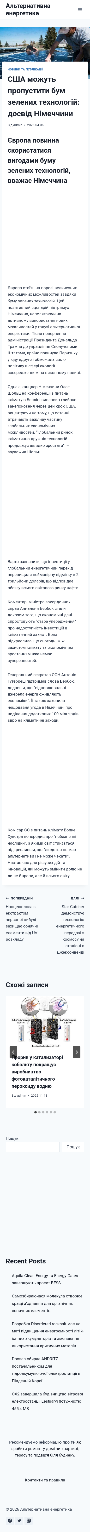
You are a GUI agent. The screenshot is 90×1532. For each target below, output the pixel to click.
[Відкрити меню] (79, 9)
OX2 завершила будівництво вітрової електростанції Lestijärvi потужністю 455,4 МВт (47, 1401)
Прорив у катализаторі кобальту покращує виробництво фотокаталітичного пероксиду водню (37, 1071)
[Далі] (76, 1052)
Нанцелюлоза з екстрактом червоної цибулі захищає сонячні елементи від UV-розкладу (23, 918)
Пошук (12, 1138)
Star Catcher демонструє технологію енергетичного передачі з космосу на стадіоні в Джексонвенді (66, 925)
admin (17, 125)
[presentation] (45, 1022)
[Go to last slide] (13, 1052)
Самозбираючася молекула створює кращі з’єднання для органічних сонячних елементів (47, 1303)
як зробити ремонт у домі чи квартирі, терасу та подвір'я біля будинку (46, 1448)
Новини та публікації (25, 69)
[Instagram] (28, 1521)
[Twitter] (19, 1521)
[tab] (35, 1112)
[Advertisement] (45, 236)
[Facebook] (10, 1521)
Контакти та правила (45, 1480)
